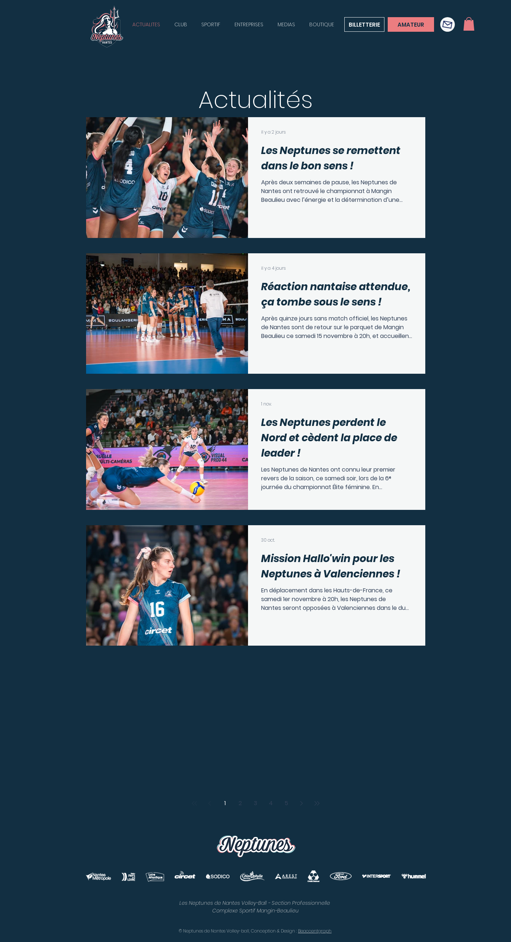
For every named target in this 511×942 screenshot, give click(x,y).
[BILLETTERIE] (364, 24)
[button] (447, 24)
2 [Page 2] (240, 803)
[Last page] (317, 803)
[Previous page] (209, 803)
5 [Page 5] (286, 803)
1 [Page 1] (225, 803)
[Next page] (301, 803)
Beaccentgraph (315, 931)
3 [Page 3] (255, 803)
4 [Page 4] (271, 803)
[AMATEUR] (411, 24)
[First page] (194, 803)
